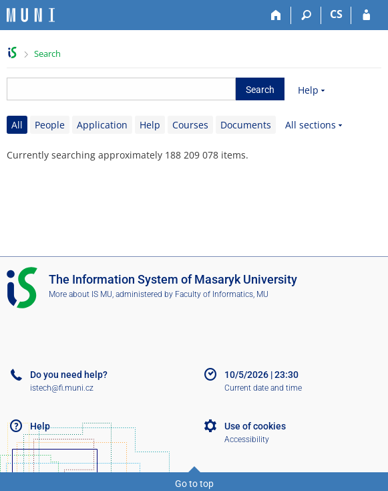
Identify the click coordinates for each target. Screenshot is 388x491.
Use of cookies (255, 426)
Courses (190, 124)
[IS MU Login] (366, 15)
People (50, 124)
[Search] (306, 15)
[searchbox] (121, 89)
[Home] (276, 15)
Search (47, 53)
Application (102, 124)
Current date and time (263, 388)
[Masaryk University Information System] (31, 15)
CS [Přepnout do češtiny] (336, 14)
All (17, 124)
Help (308, 90)
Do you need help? (69, 374)
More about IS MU (80, 294)
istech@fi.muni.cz (61, 388)
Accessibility (246, 439)
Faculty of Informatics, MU (221, 294)
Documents (245, 124)
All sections (310, 124)
